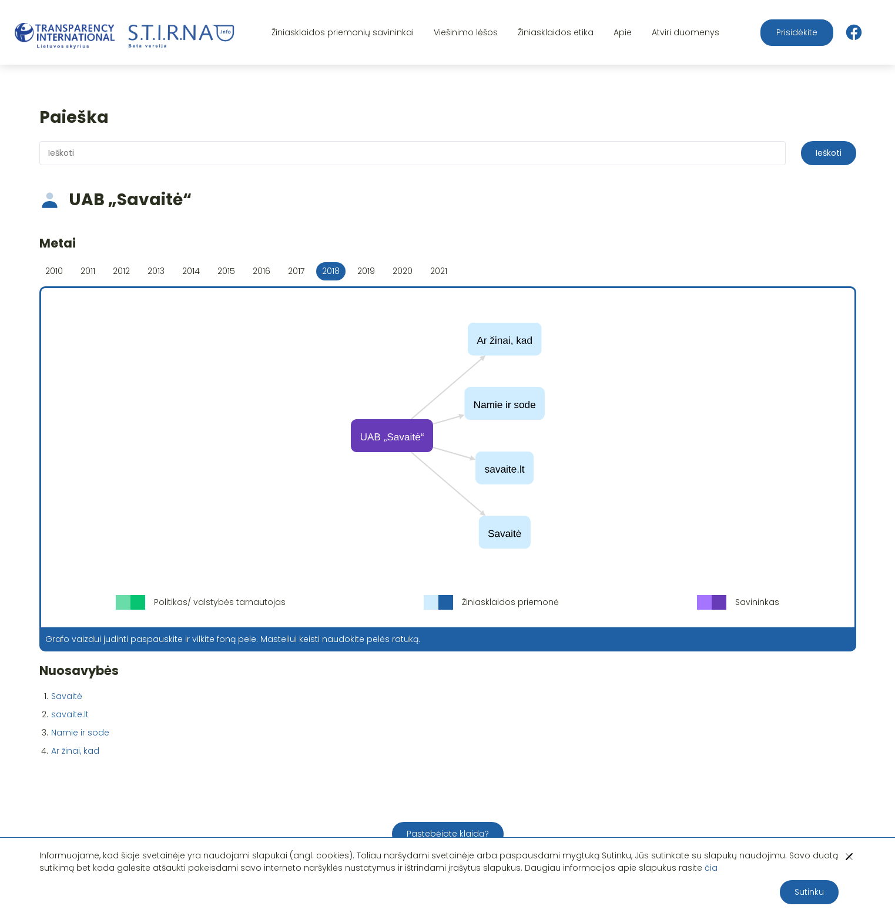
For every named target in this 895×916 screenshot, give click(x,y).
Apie (623, 32)
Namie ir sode (80, 732)
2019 (366, 271)
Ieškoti (829, 153)
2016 (261, 271)
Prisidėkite (796, 32)
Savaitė (66, 696)
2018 (331, 271)
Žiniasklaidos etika (556, 32)
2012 (121, 271)
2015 (226, 271)
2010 (54, 271)
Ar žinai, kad (75, 751)
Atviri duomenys (685, 32)
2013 (156, 271)
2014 (191, 271)
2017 (296, 271)
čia (711, 868)
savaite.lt (70, 714)
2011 (88, 271)
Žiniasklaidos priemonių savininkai (342, 32)
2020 (403, 271)
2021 (438, 271)
